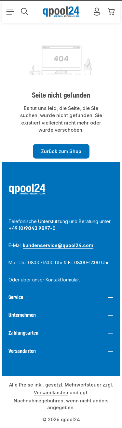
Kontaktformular (62, 279)
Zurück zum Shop (61, 151)
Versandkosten (51, 392)
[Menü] (10, 11)
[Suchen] (24, 11)
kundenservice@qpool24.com (58, 245)
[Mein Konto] (96, 11)
